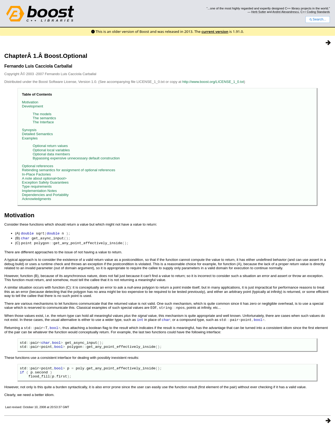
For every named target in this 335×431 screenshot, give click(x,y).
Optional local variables (51, 150)
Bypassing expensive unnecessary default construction (76, 158)
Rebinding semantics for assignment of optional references (68, 170)
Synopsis (29, 130)
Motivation (30, 102)
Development (32, 106)
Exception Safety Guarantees (45, 182)
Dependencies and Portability (45, 195)
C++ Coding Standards (315, 11)
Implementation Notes (39, 191)
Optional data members (51, 154)
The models (42, 114)
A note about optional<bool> (44, 178)
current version (215, 31)
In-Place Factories (36, 174)
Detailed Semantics (37, 134)
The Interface (43, 122)
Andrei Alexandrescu (285, 11)
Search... (317, 19)
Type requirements (37, 186)
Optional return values (50, 146)
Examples (30, 138)
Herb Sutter (258, 11)
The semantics (44, 118)
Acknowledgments (36, 199)
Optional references (37, 166)
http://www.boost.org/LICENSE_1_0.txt (213, 82)
